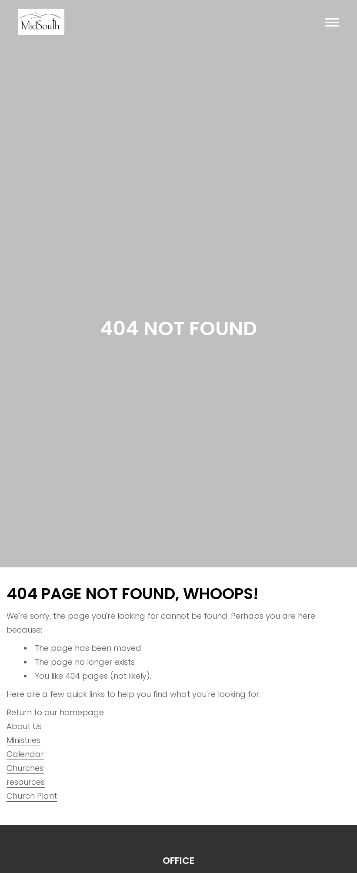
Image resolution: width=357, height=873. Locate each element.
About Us (24, 726)
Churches (25, 768)
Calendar (25, 754)
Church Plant (32, 795)
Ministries (23, 740)
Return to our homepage (55, 712)
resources (26, 781)
